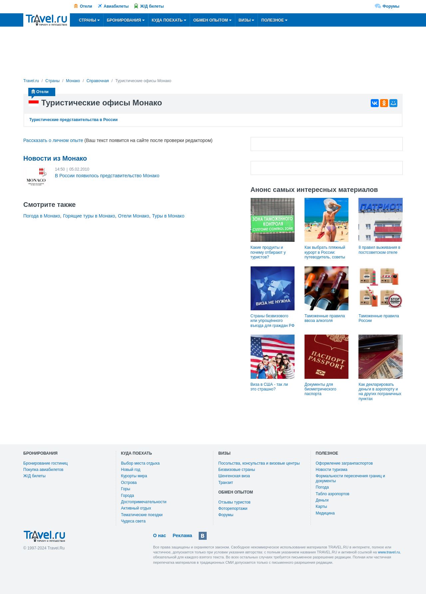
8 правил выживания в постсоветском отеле (379, 249)
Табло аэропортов (332, 494)
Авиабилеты (116, 6)
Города (127, 495)
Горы (125, 489)
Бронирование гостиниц (45, 463)
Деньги (322, 500)
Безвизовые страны (236, 469)
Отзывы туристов (234, 502)
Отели (86, 6)
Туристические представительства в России (73, 119)
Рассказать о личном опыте (53, 140)
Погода (322, 487)
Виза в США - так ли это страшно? (269, 386)
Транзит (225, 482)
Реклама (182, 535)
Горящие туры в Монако (89, 216)
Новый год (130, 469)
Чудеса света (133, 521)
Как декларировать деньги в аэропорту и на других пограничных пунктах (379, 391)
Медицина (325, 513)
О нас (159, 535)
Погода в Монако (41, 216)
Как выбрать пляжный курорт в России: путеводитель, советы (325, 252)
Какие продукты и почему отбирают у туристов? (268, 252)
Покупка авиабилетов (43, 469)
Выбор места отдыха (140, 463)
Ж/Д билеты (152, 6)
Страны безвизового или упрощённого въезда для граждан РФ (273, 321)
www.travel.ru (389, 552)
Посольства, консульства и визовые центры (259, 463)
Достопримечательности (143, 502)
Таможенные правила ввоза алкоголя (325, 318)
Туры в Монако (168, 216)
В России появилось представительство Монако (107, 175)
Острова (129, 482)
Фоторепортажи (232, 508)
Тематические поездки (142, 515)
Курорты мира (134, 476)
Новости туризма (331, 469)
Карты (321, 506)
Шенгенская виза (234, 476)
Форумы (391, 6)
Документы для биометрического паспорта (320, 389)
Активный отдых (136, 508)
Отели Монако (133, 216)
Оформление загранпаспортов (344, 463)
